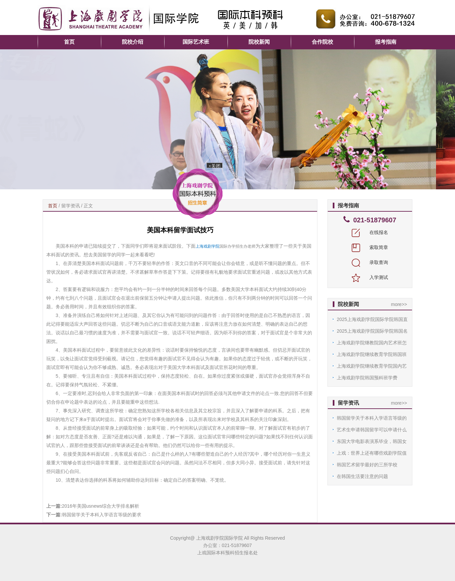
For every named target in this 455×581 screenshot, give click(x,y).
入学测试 (370, 277)
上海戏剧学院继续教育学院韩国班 (372, 354)
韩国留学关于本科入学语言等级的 (372, 418)
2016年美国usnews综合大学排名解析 (101, 506)
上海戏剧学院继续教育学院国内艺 (372, 366)
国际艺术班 (196, 42)
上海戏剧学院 (208, 246)
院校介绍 (132, 42)
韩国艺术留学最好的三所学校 (367, 464)
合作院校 (322, 42)
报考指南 (385, 42)
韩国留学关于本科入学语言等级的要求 (101, 514)
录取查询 (370, 262)
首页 (69, 42)
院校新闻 (259, 42)
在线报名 (370, 232)
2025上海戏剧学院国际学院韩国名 (372, 331)
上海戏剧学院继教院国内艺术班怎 (372, 342)
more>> (399, 304)
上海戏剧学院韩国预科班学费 (367, 377)
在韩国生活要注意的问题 (362, 476)
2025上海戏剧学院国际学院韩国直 (372, 319)
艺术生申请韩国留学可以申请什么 (372, 429)
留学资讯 (70, 205)
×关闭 (214, 166)
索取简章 (370, 247)
